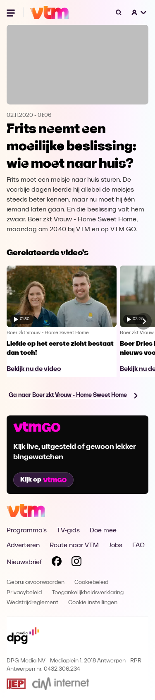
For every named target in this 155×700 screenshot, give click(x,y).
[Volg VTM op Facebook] (57, 562)
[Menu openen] (12, 12)
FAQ (138, 545)
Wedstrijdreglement (32, 603)
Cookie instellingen (92, 603)
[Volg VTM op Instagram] (76, 562)
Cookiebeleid (91, 582)
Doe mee (103, 530)
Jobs (115, 545)
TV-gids (68, 530)
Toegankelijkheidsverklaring (88, 593)
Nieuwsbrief (24, 562)
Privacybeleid (24, 593)
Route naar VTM (74, 545)
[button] (139, 12)
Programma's (27, 530)
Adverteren (23, 545)
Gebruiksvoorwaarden (35, 582)
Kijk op (43, 480)
